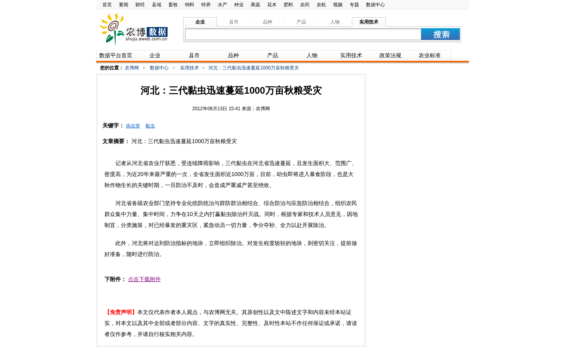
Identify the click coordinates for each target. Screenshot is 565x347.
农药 (305, 4)
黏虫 (150, 126)
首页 (107, 4)
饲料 (189, 4)
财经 (140, 4)
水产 (222, 4)
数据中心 (375, 4)
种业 (239, 4)
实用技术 (189, 68)
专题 (354, 4)
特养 (206, 4)
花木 (272, 4)
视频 (338, 4)
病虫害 (133, 126)
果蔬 (255, 4)
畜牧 (173, 4)
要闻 (123, 4)
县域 (156, 4)
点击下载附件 (144, 279)
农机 (321, 4)
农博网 (132, 68)
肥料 (288, 4)
